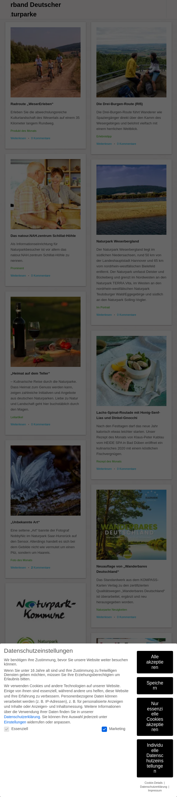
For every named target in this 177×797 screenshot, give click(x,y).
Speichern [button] (155, 685)
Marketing (113, 729)
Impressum (155, 790)
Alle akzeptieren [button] (155, 662)
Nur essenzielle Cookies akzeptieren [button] (155, 716)
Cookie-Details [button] (154, 782)
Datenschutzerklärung (22, 717)
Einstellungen (15, 722)
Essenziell (16, 729)
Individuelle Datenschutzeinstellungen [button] (155, 758)
